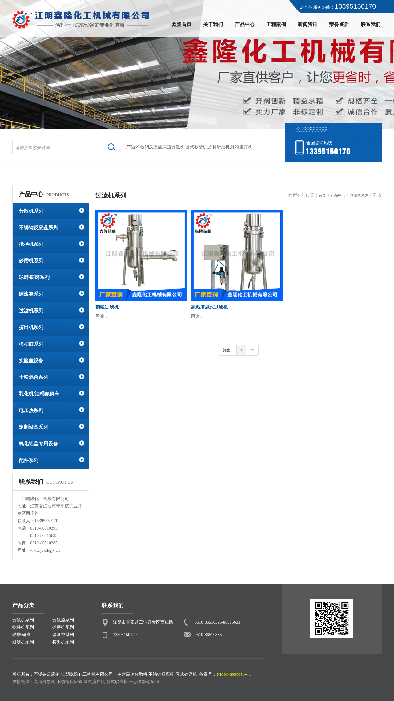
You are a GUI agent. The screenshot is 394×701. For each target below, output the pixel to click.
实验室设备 (31, 360)
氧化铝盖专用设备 (38, 443)
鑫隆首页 (181, 24)
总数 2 (228, 350)
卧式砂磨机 (196, 147)
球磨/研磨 (21, 634)
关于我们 (213, 24)
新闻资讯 (307, 24)
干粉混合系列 (33, 377)
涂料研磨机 (219, 147)
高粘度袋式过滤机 (209, 307)
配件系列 (28, 460)
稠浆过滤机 (107, 307)
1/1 (252, 350)
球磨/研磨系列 (34, 277)
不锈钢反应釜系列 (38, 227)
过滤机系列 (31, 310)
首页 (322, 195)
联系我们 (370, 24)
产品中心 (245, 24)
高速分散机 (173, 147)
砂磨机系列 (31, 260)
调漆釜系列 (31, 294)
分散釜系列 (63, 620)
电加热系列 (31, 410)
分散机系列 (31, 211)
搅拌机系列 (31, 244)
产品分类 (23, 605)
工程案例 (276, 24)
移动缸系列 (31, 343)
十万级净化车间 (144, 681)
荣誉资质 (339, 24)
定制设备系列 (33, 427)
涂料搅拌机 (94, 681)
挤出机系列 (31, 327)
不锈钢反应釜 (149, 147)
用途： (101, 316)
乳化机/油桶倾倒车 (39, 393)
